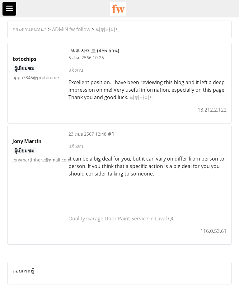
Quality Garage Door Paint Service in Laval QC (121, 218)
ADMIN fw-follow (71, 29)
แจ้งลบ (75, 69)
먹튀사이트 (108, 29)
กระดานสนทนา (29, 29)
